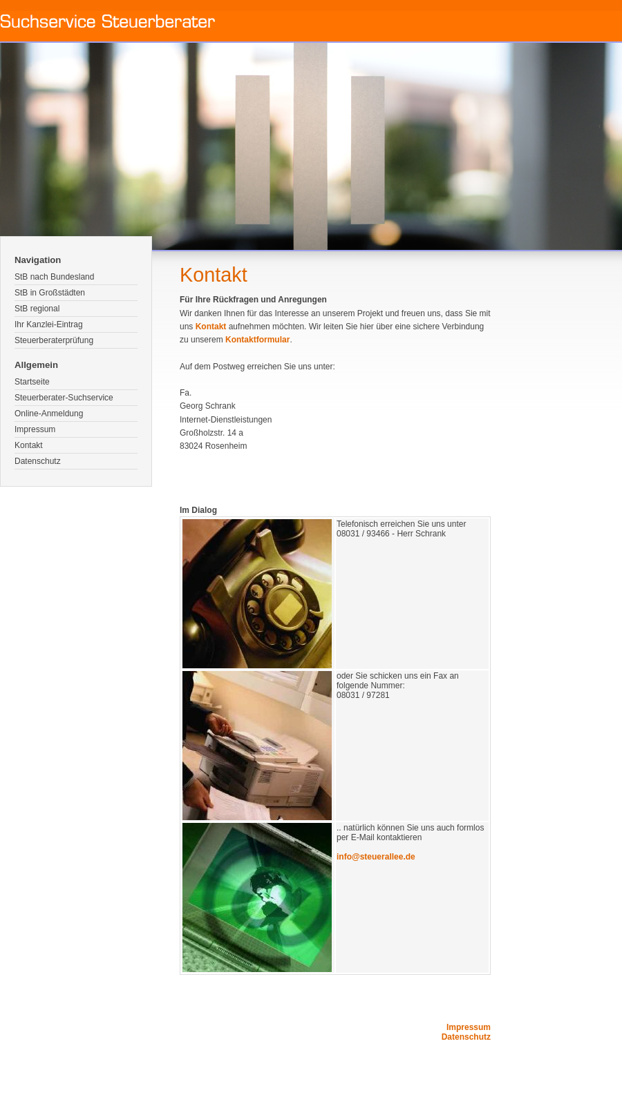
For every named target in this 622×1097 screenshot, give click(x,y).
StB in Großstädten (50, 293)
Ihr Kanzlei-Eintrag (49, 324)
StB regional (37, 308)
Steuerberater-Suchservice (64, 397)
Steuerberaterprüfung (54, 340)
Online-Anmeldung (49, 413)
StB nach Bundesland (54, 277)
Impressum (35, 429)
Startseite (32, 382)
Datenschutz (38, 461)
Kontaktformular (257, 339)
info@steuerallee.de (376, 857)
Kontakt (29, 445)
